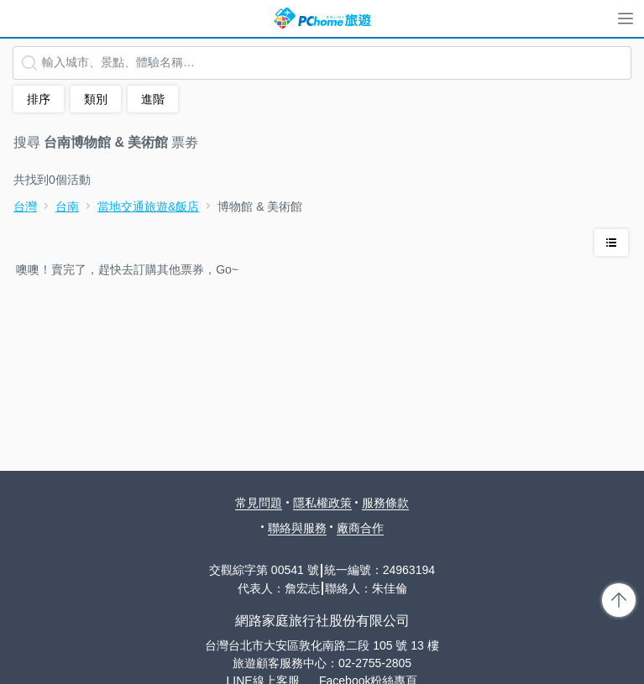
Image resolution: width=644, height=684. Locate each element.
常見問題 (258, 502)
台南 (67, 206)
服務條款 (385, 502)
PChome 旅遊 (322, 18)
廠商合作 (360, 528)
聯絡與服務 (297, 528)
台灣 (25, 206)
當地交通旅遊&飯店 (148, 206)
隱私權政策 (322, 502)
